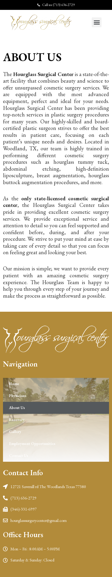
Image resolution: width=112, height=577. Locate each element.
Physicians (17, 395)
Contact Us (18, 455)
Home (14, 383)
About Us (17, 407)
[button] (97, 22)
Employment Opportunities (32, 443)
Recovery (16, 419)
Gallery (15, 431)
